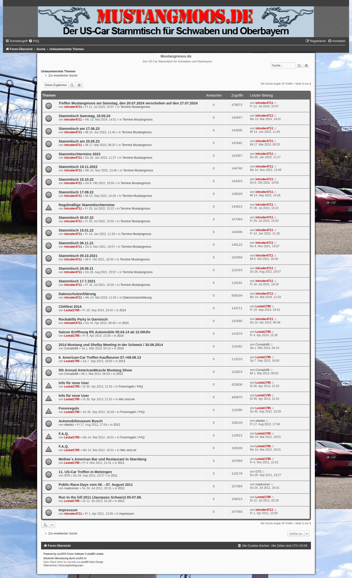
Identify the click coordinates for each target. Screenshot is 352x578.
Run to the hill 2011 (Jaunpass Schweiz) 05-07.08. (100, 497)
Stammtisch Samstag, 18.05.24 (84, 116)
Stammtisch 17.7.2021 (77, 281)
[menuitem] (34, 41)
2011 (121, 463)
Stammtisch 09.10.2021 (78, 256)
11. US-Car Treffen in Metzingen (85, 472)
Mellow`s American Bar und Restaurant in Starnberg (102, 459)
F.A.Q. (64, 434)
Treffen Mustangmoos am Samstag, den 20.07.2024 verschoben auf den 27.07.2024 (128, 103)
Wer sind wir (127, 399)
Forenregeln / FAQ (131, 386)
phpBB (60, 554)
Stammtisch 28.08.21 (76, 268)
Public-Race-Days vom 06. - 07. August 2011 (96, 485)
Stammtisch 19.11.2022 (78, 167)
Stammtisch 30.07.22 (76, 218)
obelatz (69, 424)
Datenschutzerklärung (77, 294)
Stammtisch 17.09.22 (76, 192)
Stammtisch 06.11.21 (76, 243)
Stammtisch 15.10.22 (76, 179)
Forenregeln (69, 408)
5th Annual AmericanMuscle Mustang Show (95, 370)
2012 (116, 424)
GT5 (67, 475)
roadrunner (71, 488)
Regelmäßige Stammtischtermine (87, 205)
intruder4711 (73, 107)
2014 (123, 310)
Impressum (68, 510)
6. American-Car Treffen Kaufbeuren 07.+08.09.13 (100, 357)
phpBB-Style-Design (92, 562)
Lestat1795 (72, 310)
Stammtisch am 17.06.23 (79, 129)
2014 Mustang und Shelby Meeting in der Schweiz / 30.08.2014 (111, 345)
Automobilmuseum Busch (81, 421)
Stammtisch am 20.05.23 (79, 141)
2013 (122, 361)
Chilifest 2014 (70, 307)
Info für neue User (74, 383)
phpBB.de (81, 558)
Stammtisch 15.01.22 (76, 230)
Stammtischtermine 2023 (79, 154)
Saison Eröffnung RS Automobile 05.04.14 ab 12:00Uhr (105, 332)
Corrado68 (71, 348)
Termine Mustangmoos (135, 107)
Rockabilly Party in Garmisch (83, 319)
